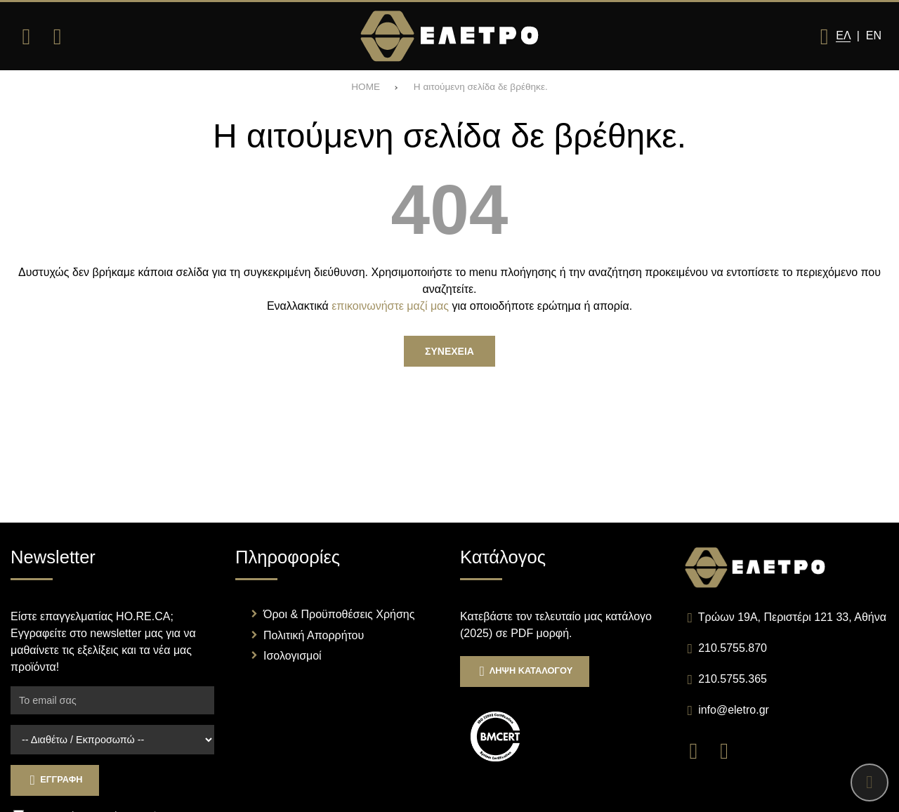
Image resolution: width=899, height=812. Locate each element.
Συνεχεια (449, 351)
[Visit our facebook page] (700, 750)
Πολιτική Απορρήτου (313, 635)
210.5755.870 (732, 648)
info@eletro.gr (733, 710)
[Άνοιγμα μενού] (26, 36)
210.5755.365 (732, 679)
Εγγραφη (54, 780)
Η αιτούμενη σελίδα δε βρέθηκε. (481, 86)
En (873, 35)
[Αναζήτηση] (56, 36)
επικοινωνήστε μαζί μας (390, 306)
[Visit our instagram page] (729, 750)
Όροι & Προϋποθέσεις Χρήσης (338, 614)
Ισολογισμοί (292, 656)
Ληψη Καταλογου (524, 671)
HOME (365, 86)
